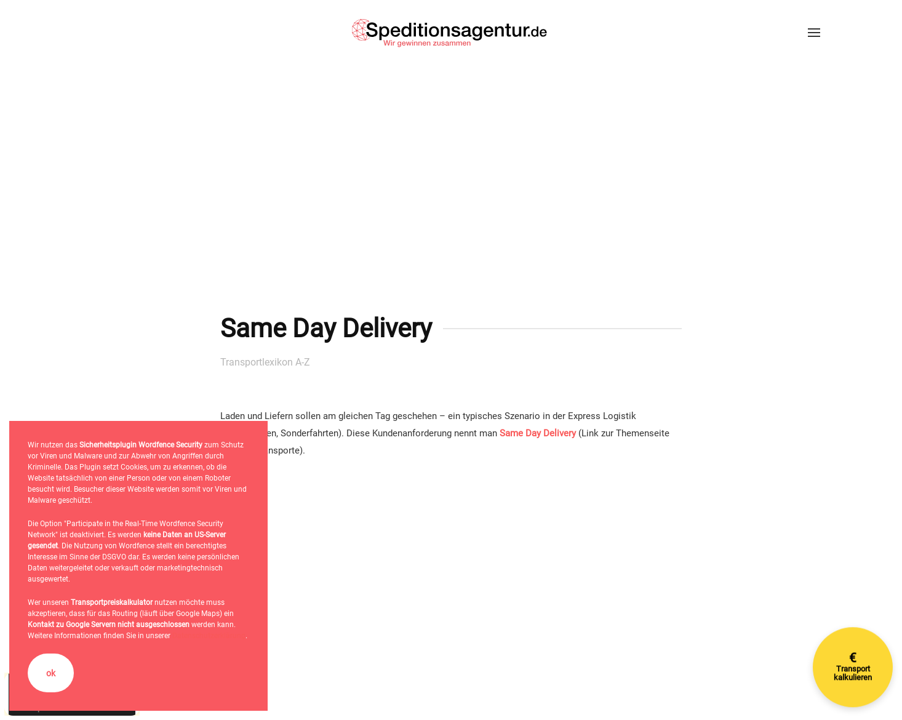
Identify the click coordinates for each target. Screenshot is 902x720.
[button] (814, 32)
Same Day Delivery (538, 433)
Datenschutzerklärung (208, 635)
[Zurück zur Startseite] (451, 32)
